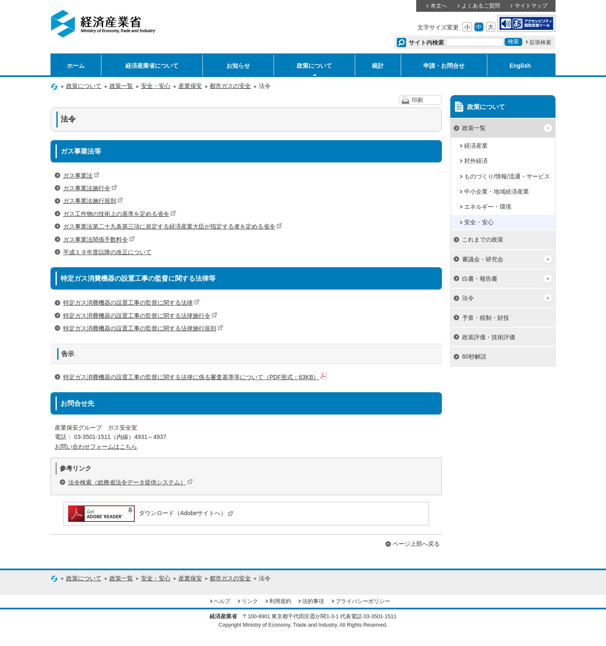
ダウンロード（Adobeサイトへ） (150, 513)
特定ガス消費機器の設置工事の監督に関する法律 (131, 302)
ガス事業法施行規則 (93, 200)
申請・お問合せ (444, 65)
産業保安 (190, 85)
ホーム (76, 65)
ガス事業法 (81, 175)
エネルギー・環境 (487, 206)
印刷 (417, 100)
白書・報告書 (479, 278)
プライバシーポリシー (362, 601)
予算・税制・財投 (485, 317)
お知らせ (238, 65)
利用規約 (280, 601)
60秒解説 (474, 356)
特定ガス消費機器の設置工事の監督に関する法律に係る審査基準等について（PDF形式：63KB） (195, 377)
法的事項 (313, 601)
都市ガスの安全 (230, 85)
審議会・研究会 (482, 259)
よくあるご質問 (481, 6)
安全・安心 (155, 85)
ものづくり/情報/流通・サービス (507, 176)
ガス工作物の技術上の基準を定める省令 (119, 213)
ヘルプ (222, 601)
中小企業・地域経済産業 (496, 191)
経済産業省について (151, 65)
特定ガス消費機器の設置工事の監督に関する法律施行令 (140, 315)
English (520, 65)
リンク (250, 601)
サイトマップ (531, 6)
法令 (468, 298)
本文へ (439, 6)
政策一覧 (121, 85)
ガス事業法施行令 (90, 188)
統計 (378, 65)
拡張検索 (540, 42)
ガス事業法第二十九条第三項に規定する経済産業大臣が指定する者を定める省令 (172, 226)
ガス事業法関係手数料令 (99, 239)
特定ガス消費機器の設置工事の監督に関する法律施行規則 (143, 328)
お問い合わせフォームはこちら (96, 446)
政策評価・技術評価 (488, 337)
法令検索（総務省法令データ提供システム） (130, 482)
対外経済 (476, 160)
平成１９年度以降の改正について (107, 252)
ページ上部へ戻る (416, 543)
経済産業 (476, 145)
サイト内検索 (426, 42)
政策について (314, 65)
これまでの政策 (482, 239)
